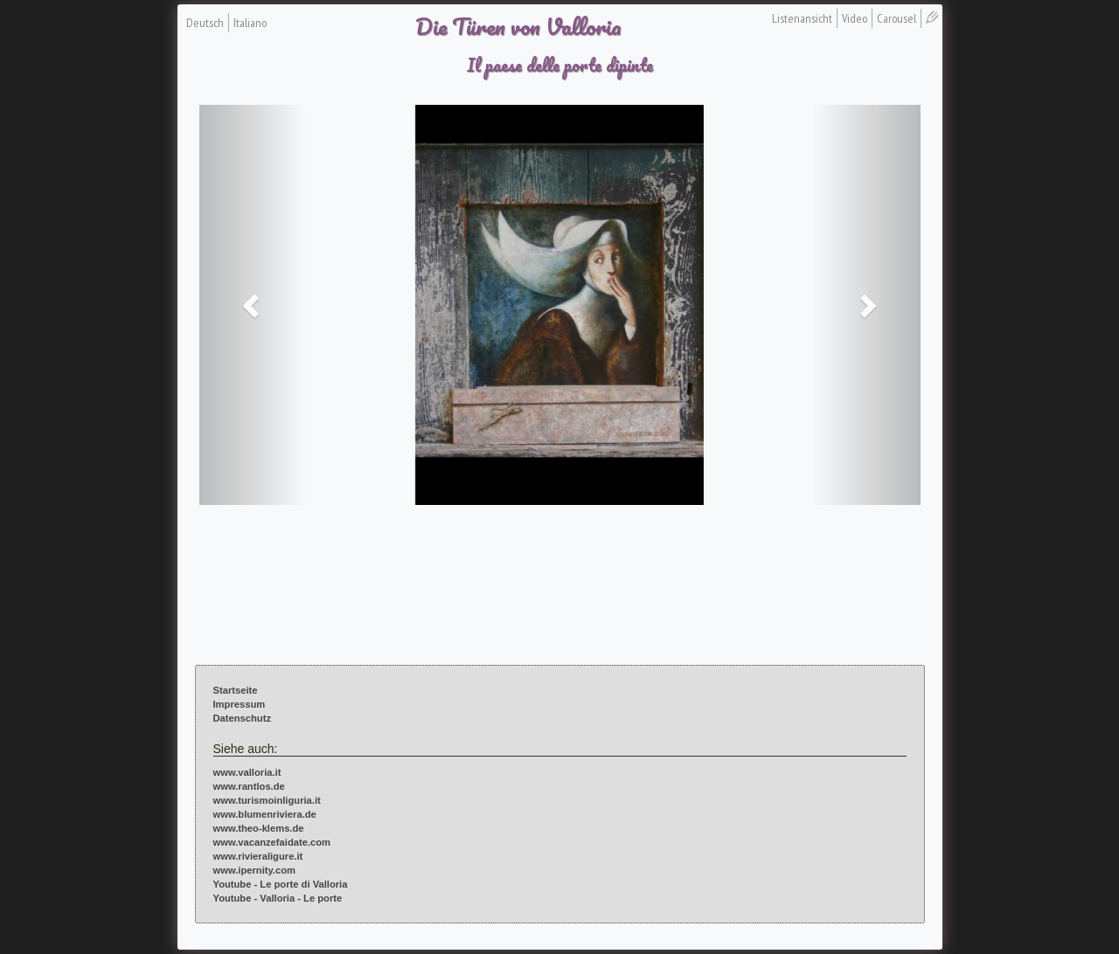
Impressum (239, 704)
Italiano (250, 23)
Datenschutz (242, 718)
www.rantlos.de (249, 786)
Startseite (235, 690)
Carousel (896, 18)
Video (854, 18)
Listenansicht (802, 18)
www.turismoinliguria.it (267, 800)
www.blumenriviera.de (264, 814)
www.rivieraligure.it (258, 856)
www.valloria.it (247, 772)
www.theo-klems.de (258, 828)
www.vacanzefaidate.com (272, 842)
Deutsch (205, 23)
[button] (253, 305)
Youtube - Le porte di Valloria (280, 884)
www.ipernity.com (254, 870)
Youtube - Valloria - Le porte (278, 898)
